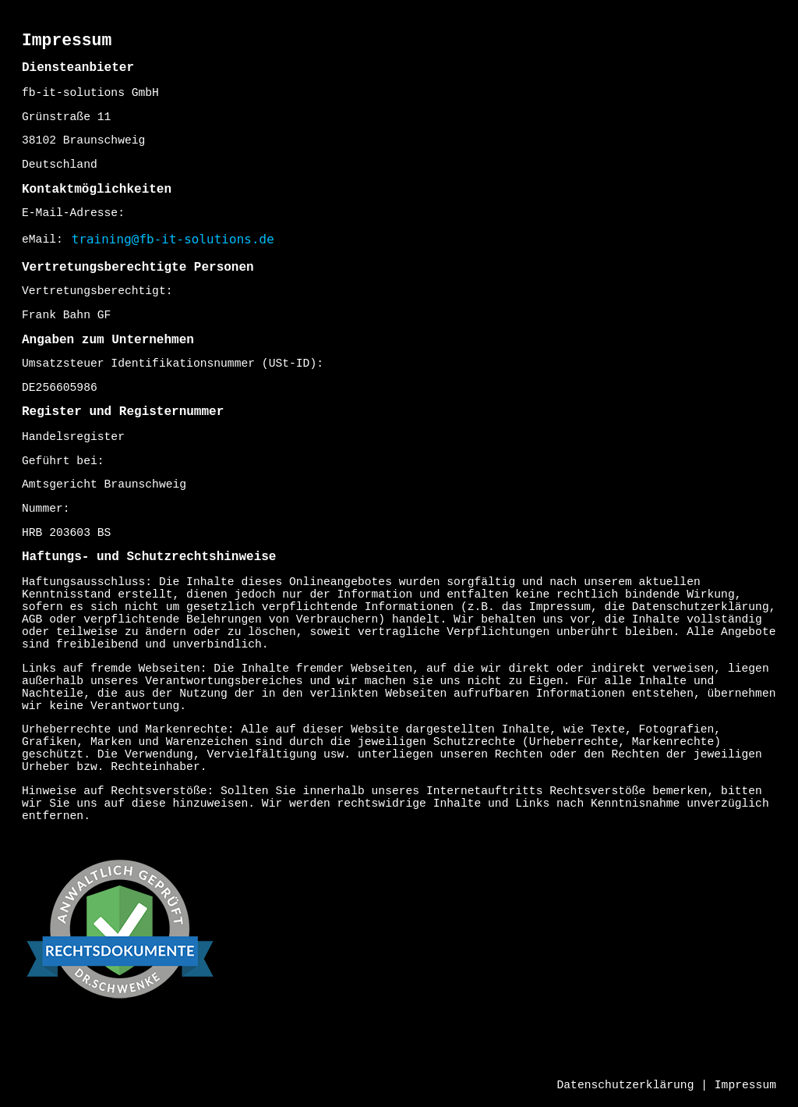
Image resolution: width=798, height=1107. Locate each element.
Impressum (745, 1085)
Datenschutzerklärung (625, 1085)
